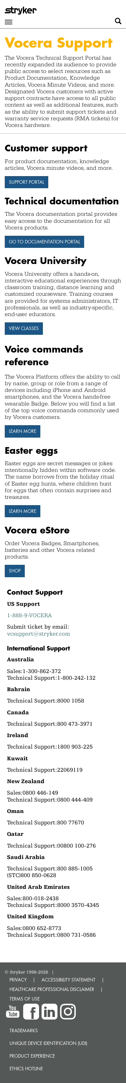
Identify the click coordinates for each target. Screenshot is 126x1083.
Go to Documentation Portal (44, 242)
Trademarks (24, 1030)
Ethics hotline (26, 1069)
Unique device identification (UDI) (48, 1043)
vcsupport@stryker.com (38, 633)
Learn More (22, 511)
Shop (15, 571)
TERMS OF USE (25, 999)
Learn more (22, 431)
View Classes (24, 328)
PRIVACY (18, 980)
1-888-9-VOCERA (29, 615)
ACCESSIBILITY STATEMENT (69, 980)
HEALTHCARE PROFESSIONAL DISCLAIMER (52, 989)
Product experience (32, 1056)
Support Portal (26, 182)
